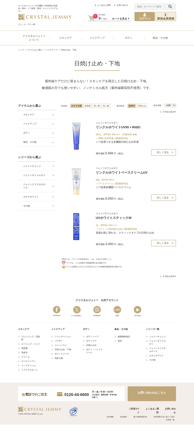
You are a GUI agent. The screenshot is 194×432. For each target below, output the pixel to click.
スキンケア (28, 114)
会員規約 (127, 424)
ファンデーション (63, 348)
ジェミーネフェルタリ (34, 175)
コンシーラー (61, 356)
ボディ (26, 133)
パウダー (59, 352)
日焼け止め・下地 (63, 361)
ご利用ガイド (128, 420)
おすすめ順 (76, 106)
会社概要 (115, 424)
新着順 (88, 106)
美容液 (24, 360)
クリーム (25, 368)
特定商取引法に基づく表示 (164, 424)
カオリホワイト (31, 196)
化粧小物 (59, 369)
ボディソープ (92, 348)
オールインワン (28, 372)
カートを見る (119, 18)
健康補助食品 (124, 348)
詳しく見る (163, 156)
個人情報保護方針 (141, 424)
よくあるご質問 (104, 5)
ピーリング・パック (30, 355)
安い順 (106, 106)
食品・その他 (29, 142)
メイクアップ (29, 123)
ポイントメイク (62, 365)
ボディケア (91, 352)
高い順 (97, 106)
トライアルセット (29, 381)
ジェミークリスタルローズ (34, 186)
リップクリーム (28, 377)
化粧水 (24, 364)
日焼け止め (91, 356)
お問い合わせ (122, 5)
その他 (26, 206)
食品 (120, 352)
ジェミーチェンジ (32, 166)
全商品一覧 (171, 427)
